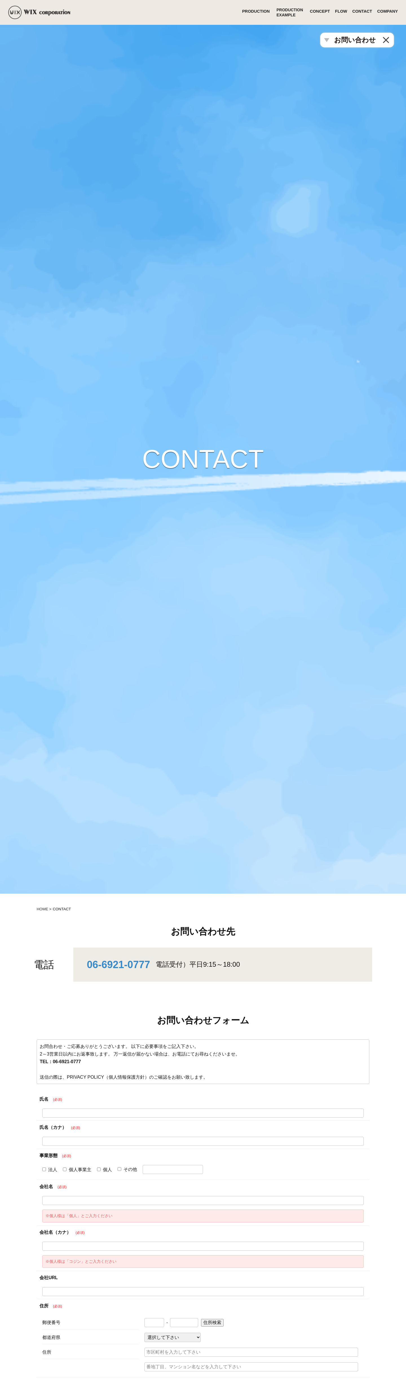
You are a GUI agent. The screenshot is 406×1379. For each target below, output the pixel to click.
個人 (104, 1169)
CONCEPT (312, 12)
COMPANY (388, 12)
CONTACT (359, 12)
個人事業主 (77, 1169)
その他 (127, 1169)
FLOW (336, 12)
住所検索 (212, 1322)
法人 (49, 1169)
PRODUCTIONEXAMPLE (281, 12)
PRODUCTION (246, 12)
